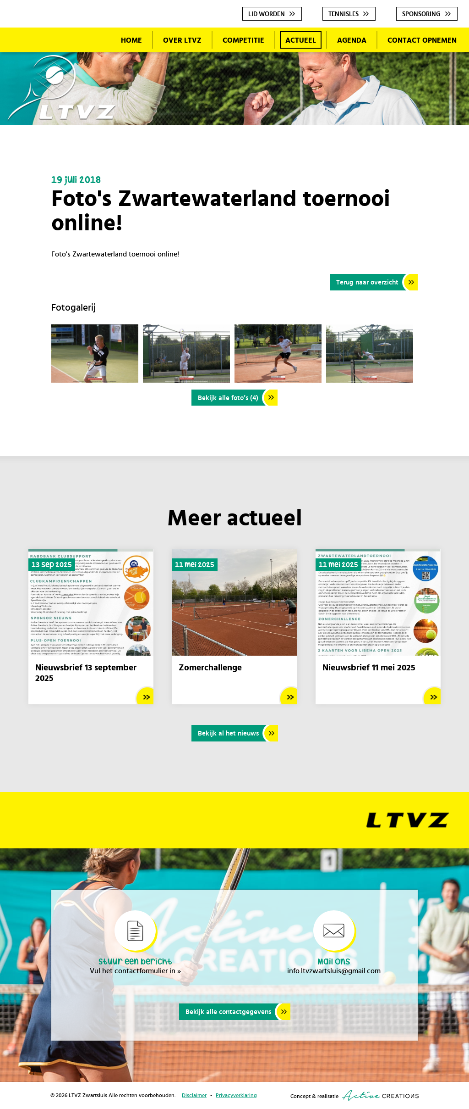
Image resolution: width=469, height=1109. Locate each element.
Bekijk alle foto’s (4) (228, 398)
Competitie (243, 40)
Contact (422, 40)
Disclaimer (194, 1095)
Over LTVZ (182, 40)
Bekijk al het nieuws (228, 733)
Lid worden (266, 14)
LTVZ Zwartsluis (62, 88)
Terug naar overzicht (367, 282)
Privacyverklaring (236, 1095)
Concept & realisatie (354, 1095)
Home (131, 40)
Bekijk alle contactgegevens (228, 1012)
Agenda (351, 40)
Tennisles (343, 14)
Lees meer (144, 695)
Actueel (300, 40)
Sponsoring (421, 14)
